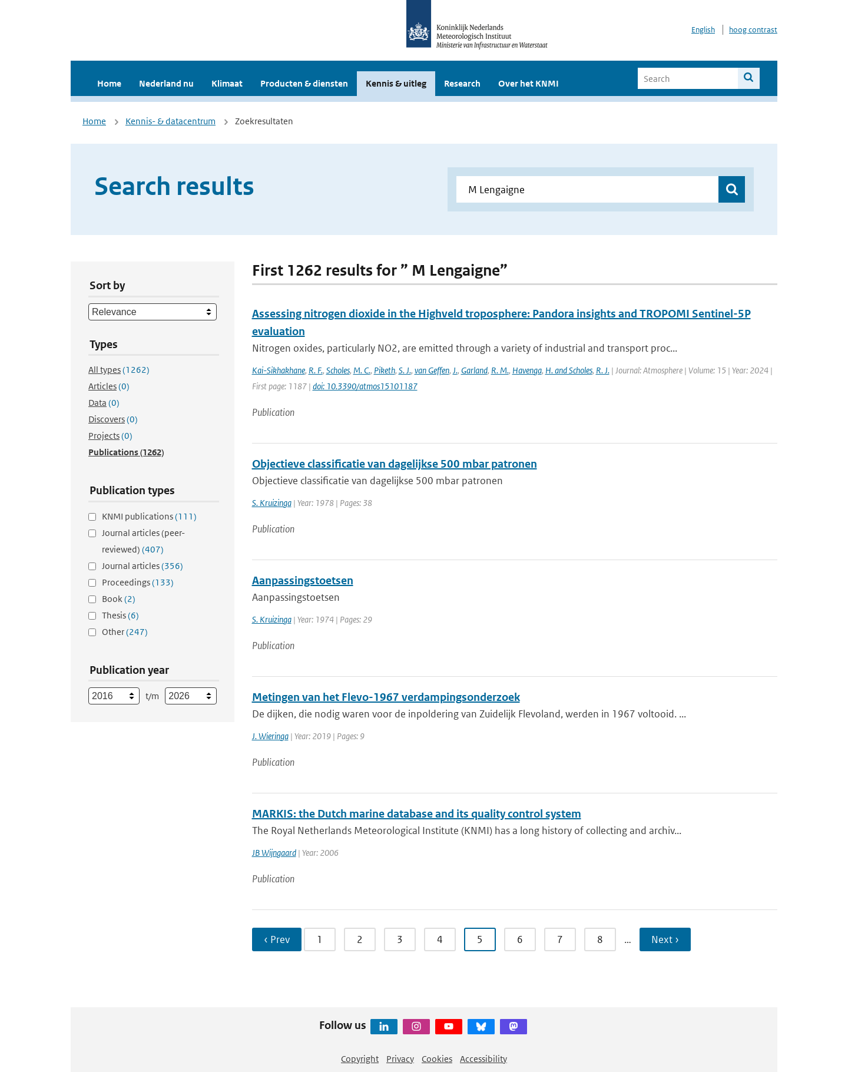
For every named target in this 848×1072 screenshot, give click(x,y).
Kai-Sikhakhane (278, 370)
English (703, 30)
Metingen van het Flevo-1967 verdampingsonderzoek (386, 697)
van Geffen (432, 370)
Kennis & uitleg (396, 83)
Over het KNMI (528, 83)
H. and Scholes (568, 370)
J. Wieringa (270, 736)
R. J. (603, 370)
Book (118, 598)
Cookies (437, 1058)
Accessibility (483, 1058)
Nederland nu (166, 83)
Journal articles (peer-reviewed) (143, 541)
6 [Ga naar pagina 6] (520, 939)
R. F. (316, 370)
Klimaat (227, 83)
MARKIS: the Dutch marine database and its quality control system (416, 813)
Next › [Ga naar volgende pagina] (665, 939)
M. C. (361, 370)
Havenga (527, 370)
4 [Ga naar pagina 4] (440, 939)
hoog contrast (753, 30)
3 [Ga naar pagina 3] (400, 939)
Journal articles (142, 565)
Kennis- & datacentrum (170, 121)
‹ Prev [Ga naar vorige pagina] (277, 939)
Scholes (338, 370)
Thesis (120, 615)
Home (109, 83)
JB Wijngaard (274, 852)
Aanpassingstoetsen (302, 580)
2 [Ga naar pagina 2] (360, 939)
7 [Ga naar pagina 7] (560, 939)
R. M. (500, 370)
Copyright (360, 1058)
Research (462, 83)
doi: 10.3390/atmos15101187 (365, 386)
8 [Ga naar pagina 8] (600, 939)
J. (455, 370)
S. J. (405, 370)
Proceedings (138, 582)
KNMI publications (149, 516)
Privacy (400, 1058)
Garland (474, 370)
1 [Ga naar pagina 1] (320, 939)
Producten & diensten (304, 83)
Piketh (384, 370)
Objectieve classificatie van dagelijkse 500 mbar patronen (394, 464)
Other (125, 631)
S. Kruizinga (272, 502)
